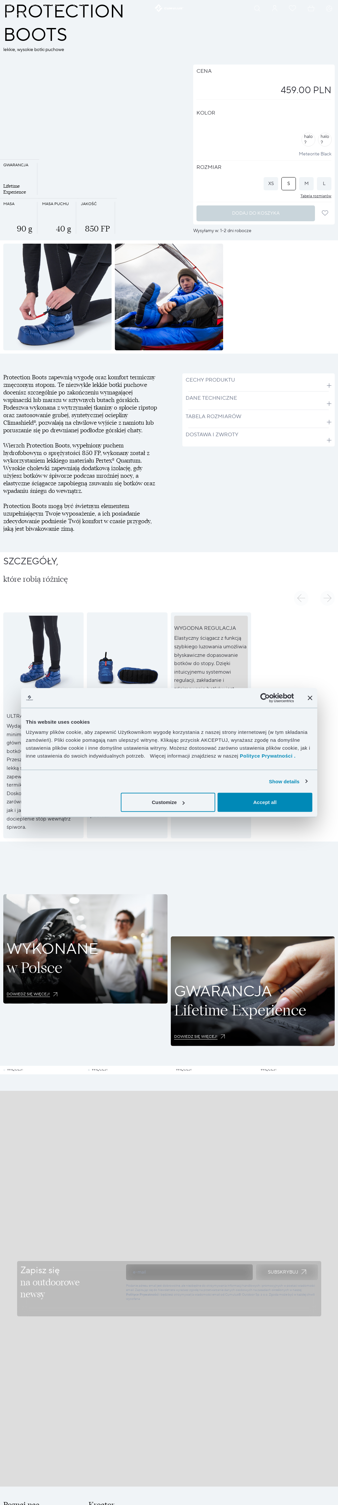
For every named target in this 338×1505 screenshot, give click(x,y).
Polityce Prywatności (142, 1370)
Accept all (265, 802)
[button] (301, 598)
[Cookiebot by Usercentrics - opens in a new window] (265, 698)
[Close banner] (310, 697)
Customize (168, 802)
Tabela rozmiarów (315, 196)
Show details (284, 781)
